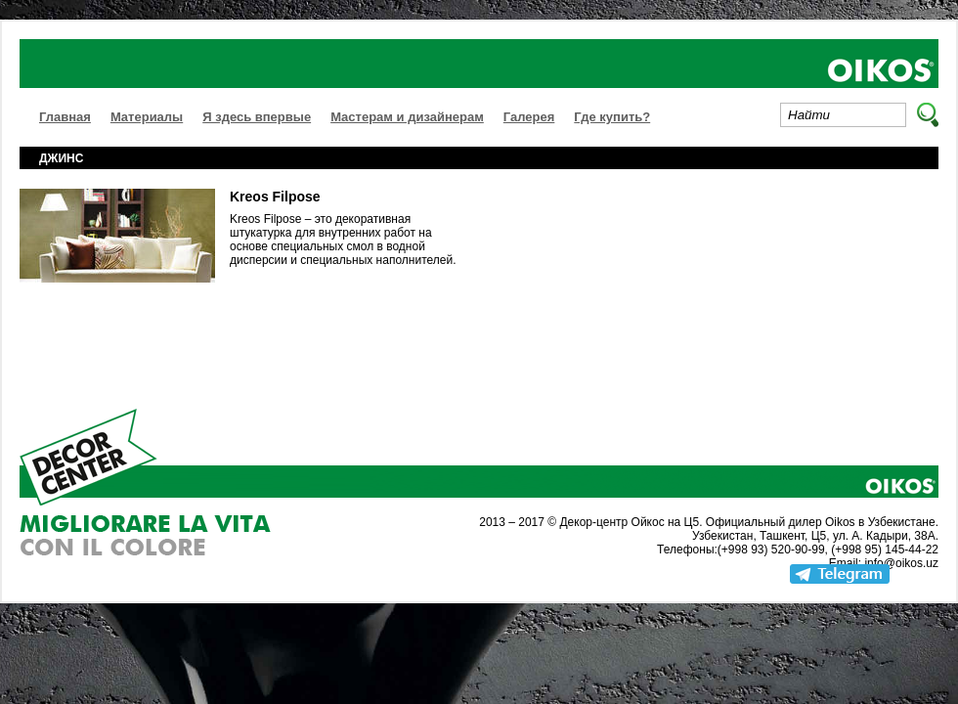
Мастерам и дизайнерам (407, 117)
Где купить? (612, 117)
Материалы (146, 117)
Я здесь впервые (256, 117)
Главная (65, 117)
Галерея (529, 117)
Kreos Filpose (275, 196)
